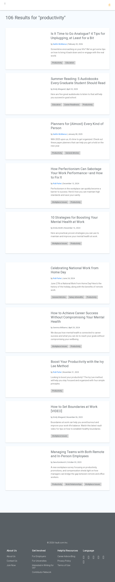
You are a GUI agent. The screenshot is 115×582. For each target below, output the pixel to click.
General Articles (72, 153)
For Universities (39, 561)
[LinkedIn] (90, 557)
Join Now (11, 565)
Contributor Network (41, 572)
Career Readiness (71, 105)
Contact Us (12, 561)
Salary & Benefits (76, 297)
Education (70, 63)
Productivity (57, 63)
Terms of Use (64, 565)
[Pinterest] (105, 557)
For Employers (39, 556)
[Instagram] (100, 557)
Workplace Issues (59, 202)
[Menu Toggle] (4, 3)
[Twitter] (95, 557)
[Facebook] (85, 557)
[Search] (109, 5)
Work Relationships (74, 484)
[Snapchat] (85, 562)
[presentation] (26, 48)
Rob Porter (57, 184)
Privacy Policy (64, 561)
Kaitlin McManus (60, 44)
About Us (11, 556)
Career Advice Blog (66, 556)
